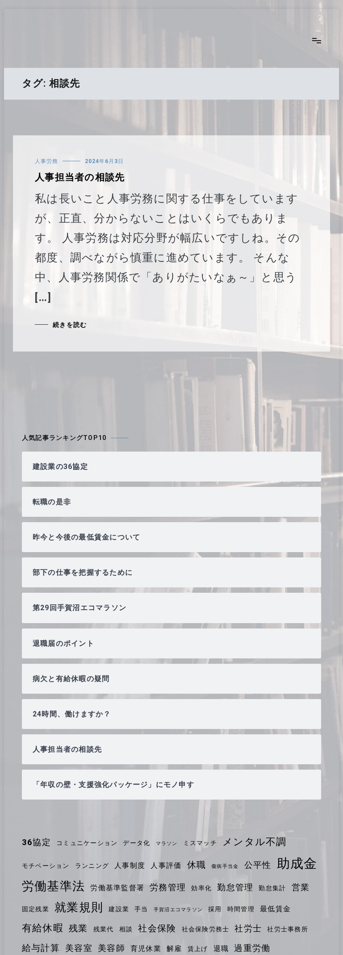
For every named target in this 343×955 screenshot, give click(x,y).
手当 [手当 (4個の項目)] (141, 909)
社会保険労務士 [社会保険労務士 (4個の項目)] (206, 929)
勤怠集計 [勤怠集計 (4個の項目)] (272, 888)
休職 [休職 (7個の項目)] (196, 864)
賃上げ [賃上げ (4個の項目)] (198, 948)
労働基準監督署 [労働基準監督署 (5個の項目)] (117, 888)
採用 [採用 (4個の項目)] (215, 909)
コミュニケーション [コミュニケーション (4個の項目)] (86, 842)
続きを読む (70, 324)
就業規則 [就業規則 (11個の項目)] (78, 907)
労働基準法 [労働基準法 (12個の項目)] (53, 886)
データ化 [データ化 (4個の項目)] (136, 842)
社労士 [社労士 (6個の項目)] (248, 929)
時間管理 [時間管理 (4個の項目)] (241, 909)
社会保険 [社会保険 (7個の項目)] (157, 928)
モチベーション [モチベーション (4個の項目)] (46, 865)
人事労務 (46, 161)
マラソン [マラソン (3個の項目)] (167, 843)
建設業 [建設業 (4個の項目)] (119, 909)
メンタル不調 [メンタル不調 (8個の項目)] (254, 841)
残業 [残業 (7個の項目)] (78, 928)
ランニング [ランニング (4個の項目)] (92, 865)
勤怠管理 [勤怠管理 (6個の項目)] (235, 887)
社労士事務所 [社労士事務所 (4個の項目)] (287, 929)
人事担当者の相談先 (80, 177)
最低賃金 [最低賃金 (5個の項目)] (275, 909)
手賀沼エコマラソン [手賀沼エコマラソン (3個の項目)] (178, 910)
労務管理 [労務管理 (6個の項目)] (168, 887)
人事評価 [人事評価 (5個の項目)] (166, 865)
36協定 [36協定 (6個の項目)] (36, 842)
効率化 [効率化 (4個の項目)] (201, 888)
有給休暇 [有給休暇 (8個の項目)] (42, 928)
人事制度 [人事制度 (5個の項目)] (129, 865)
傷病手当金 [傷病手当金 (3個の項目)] (224, 866)
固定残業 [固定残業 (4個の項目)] (35, 909)
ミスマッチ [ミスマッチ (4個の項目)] (200, 842)
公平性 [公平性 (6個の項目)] (258, 865)
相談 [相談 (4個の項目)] (126, 929)
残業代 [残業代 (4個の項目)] (103, 929)
